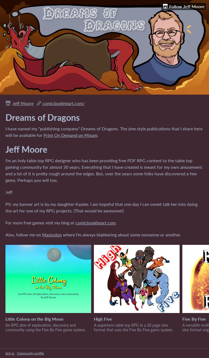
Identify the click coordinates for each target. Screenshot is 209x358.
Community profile (30, 353)
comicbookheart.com (95, 222)
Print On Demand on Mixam (70, 135)
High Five (103, 318)
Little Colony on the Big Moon (34, 318)
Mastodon (52, 234)
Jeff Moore (23, 103)
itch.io (9, 353)
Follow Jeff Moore (184, 6)
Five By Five (194, 318)
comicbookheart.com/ (63, 103)
